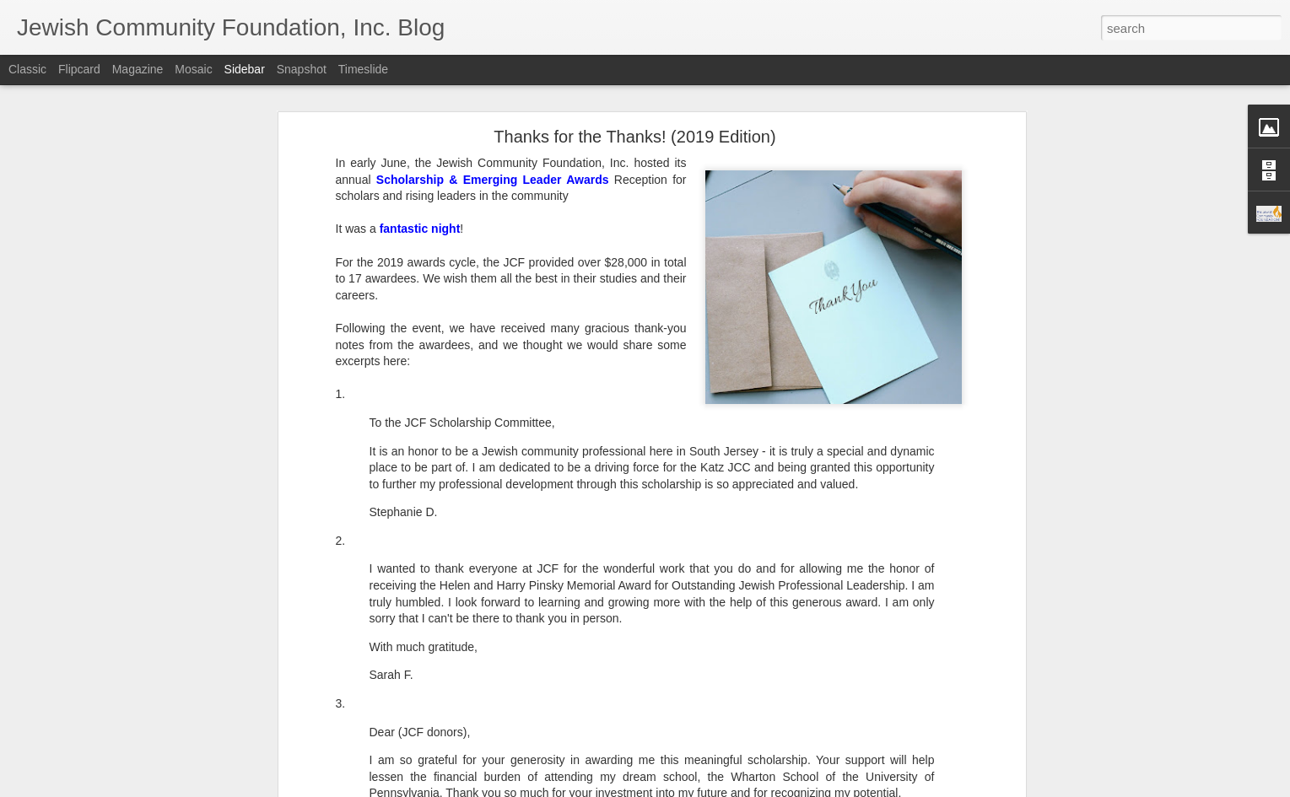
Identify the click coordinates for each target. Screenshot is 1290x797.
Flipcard (79, 69)
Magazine (138, 69)
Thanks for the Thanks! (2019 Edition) (634, 136)
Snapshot (302, 69)
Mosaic (193, 69)
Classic (27, 69)
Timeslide (363, 69)
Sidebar (244, 69)
